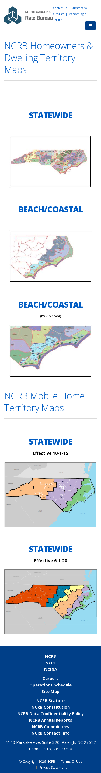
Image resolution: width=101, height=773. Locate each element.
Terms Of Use (71, 761)
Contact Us (60, 8)
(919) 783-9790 (57, 748)
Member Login (77, 14)
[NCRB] (28, 14)
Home (58, 20)
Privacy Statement (53, 767)
